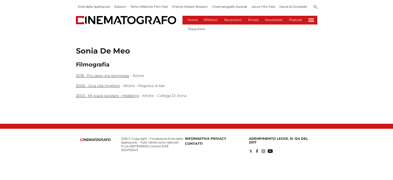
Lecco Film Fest (263, 6)
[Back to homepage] (95, 140)
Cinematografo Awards (229, 6)
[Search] (315, 7)
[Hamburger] (311, 20)
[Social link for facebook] (257, 151)
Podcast (295, 20)
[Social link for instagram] (263, 151)
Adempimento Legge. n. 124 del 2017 (278, 140)
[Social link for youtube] (270, 151)
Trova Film (196, 29)
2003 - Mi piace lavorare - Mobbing (107, 95)
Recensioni (233, 20)
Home (192, 20)
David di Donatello (293, 6)
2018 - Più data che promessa (102, 75)
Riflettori (211, 20)
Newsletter (274, 20)
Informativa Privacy (205, 138)
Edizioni (120, 6)
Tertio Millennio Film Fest (149, 6)
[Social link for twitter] (251, 151)
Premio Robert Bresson (190, 6)
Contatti (194, 144)
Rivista (253, 20)
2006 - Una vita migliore (98, 85)
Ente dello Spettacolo (94, 6)
